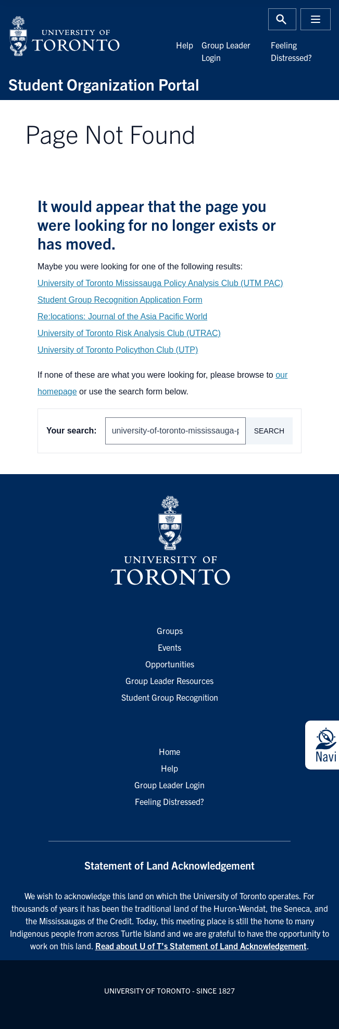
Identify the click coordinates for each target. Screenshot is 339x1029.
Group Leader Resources (169, 680)
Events (169, 647)
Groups (170, 630)
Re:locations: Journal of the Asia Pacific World (122, 316)
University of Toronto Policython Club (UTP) (117, 349)
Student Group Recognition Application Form (120, 299)
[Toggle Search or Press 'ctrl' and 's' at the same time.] (282, 19)
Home (169, 751)
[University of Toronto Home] (86, 36)
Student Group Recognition (169, 697)
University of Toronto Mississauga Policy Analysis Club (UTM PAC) (160, 283)
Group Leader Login (169, 784)
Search (269, 431)
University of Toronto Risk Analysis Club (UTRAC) (129, 333)
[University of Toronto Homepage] (169, 541)
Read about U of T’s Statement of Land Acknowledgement (201, 945)
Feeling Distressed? (169, 801)
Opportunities (169, 664)
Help (184, 45)
